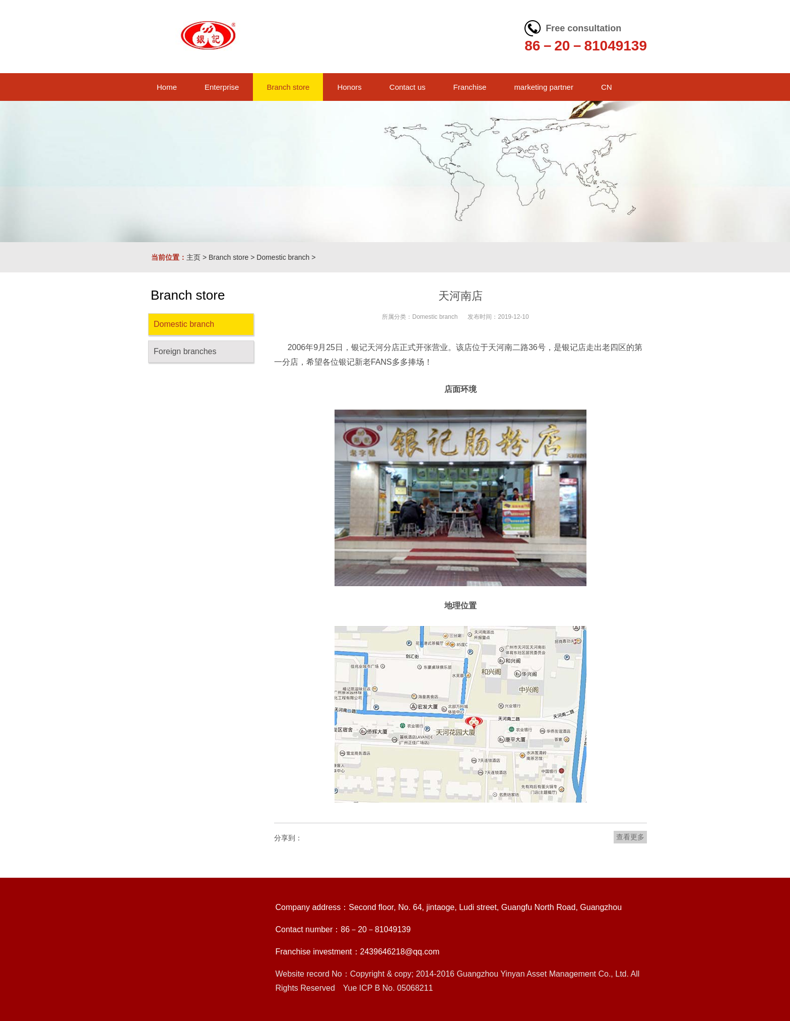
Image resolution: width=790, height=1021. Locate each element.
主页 (193, 257)
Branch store (228, 257)
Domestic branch (282, 257)
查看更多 (630, 837)
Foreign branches (185, 351)
